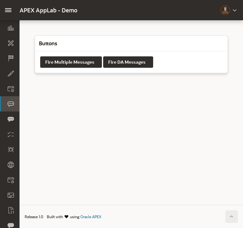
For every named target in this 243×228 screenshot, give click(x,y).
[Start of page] (231, 216)
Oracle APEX (90, 216)
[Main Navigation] (8, 10)
